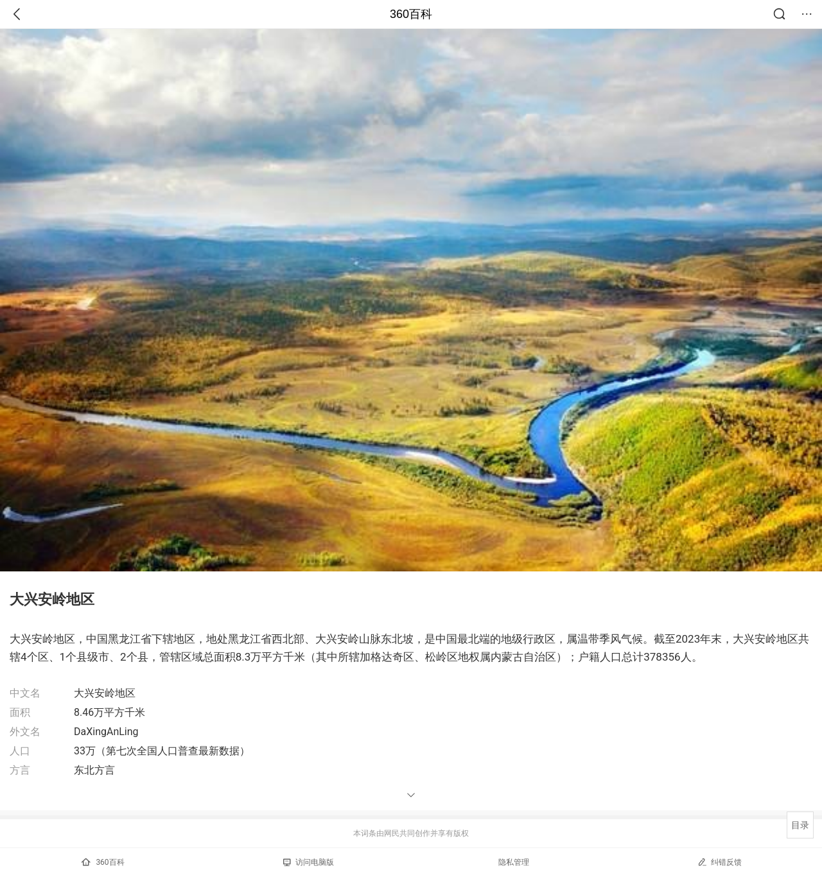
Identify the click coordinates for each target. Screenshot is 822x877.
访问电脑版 (308, 862)
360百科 (411, 14)
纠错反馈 (719, 862)
